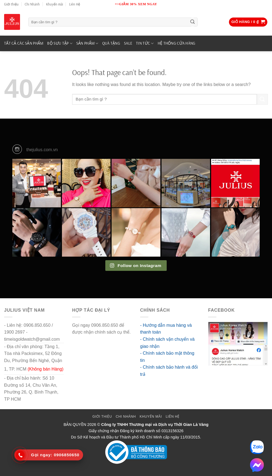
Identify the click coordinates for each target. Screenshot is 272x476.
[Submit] (192, 22)
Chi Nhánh (32, 4)
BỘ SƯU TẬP (59, 43)
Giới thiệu (11, 4)
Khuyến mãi (54, 4)
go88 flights (83, 339)
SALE (128, 43)
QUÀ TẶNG (111, 43)
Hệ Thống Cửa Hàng (176, 43)
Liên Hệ (74, 4)
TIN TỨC (145, 43)
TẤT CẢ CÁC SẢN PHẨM (23, 43)
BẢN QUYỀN (75, 424)
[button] (248, 22)
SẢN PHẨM (87, 43)
